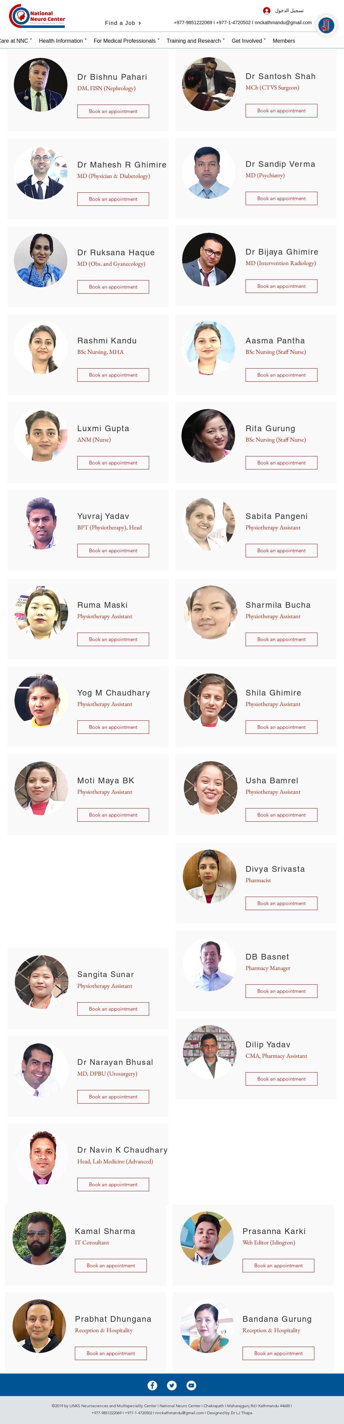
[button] (113, 375)
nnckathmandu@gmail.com (283, 22)
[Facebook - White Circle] (152, 1385)
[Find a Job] (123, 23)
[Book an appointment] (113, 111)
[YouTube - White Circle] (191, 1385)
